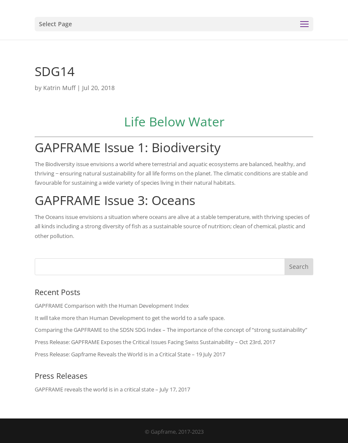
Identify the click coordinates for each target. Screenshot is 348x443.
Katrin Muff (59, 88)
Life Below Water (174, 121)
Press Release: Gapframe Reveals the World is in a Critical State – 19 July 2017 (130, 354)
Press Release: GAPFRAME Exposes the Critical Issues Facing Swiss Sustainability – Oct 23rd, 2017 (155, 342)
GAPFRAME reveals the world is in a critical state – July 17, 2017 (112, 389)
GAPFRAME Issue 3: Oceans (115, 200)
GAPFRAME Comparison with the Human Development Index (112, 305)
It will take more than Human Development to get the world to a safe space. (130, 318)
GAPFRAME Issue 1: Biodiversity (128, 147)
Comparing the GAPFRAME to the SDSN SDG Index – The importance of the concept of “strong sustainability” (171, 330)
